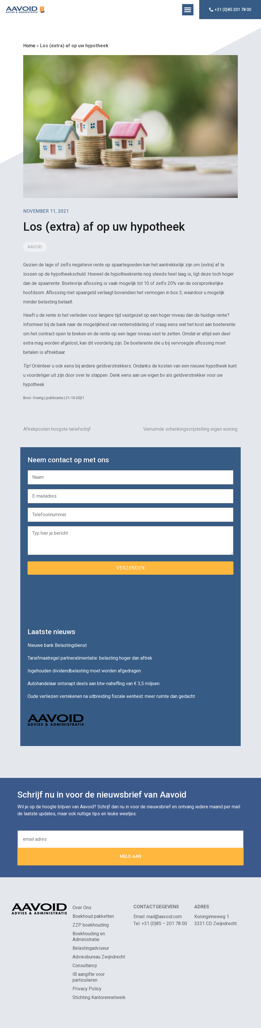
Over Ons (81, 907)
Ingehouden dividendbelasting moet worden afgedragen (84, 671)
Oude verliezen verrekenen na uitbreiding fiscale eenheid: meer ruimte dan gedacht (111, 696)
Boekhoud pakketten (93, 916)
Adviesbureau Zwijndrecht (98, 957)
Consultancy (84, 965)
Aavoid (35, 247)
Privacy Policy (87, 988)
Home (29, 45)
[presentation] (72, 599)
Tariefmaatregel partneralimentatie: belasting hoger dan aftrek (90, 658)
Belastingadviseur (90, 948)
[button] (187, 9)
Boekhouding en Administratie (88, 936)
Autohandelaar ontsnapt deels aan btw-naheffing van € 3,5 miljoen (94, 683)
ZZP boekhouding (90, 925)
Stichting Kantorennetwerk (99, 997)
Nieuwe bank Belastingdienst (57, 645)
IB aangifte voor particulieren (88, 977)
